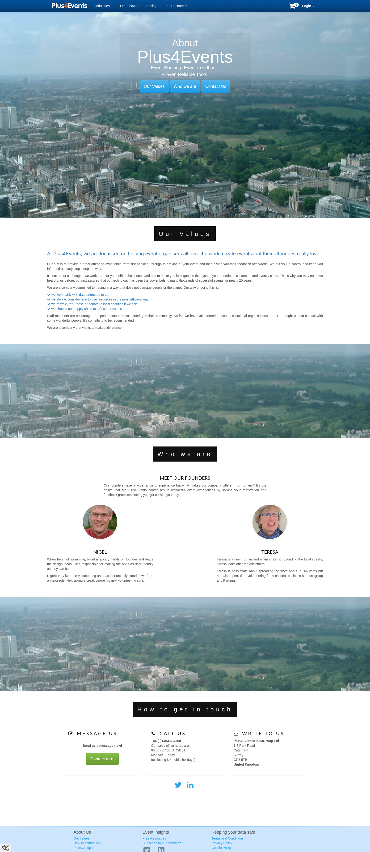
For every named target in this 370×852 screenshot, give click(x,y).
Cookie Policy (222, 848)
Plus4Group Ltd (85, 848)
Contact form (102, 759)
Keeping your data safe (233, 832)
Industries (104, 6)
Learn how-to (129, 6)
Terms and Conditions (228, 838)
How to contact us (87, 843)
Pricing (151, 6)
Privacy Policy (222, 843)
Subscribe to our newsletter (163, 843)
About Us (82, 832)
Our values (82, 838)
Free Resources (175, 6)
